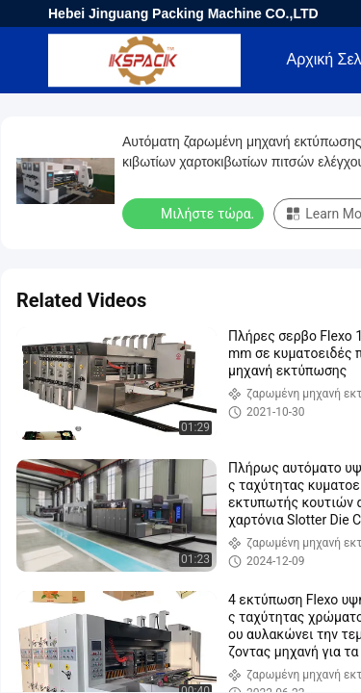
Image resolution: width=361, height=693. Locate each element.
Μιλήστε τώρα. (195, 212)
